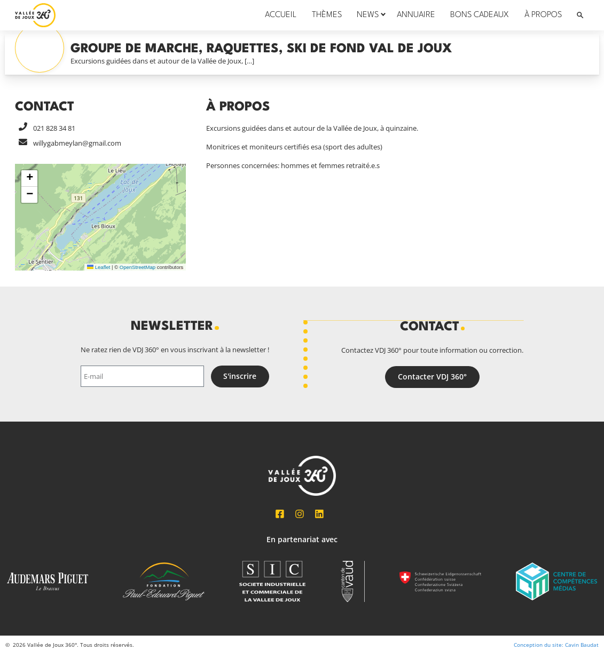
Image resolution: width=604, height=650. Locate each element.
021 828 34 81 (54, 128)
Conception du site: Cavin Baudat (556, 644)
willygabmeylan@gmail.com (77, 143)
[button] (29, 178)
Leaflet (98, 267)
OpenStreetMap (137, 267)
